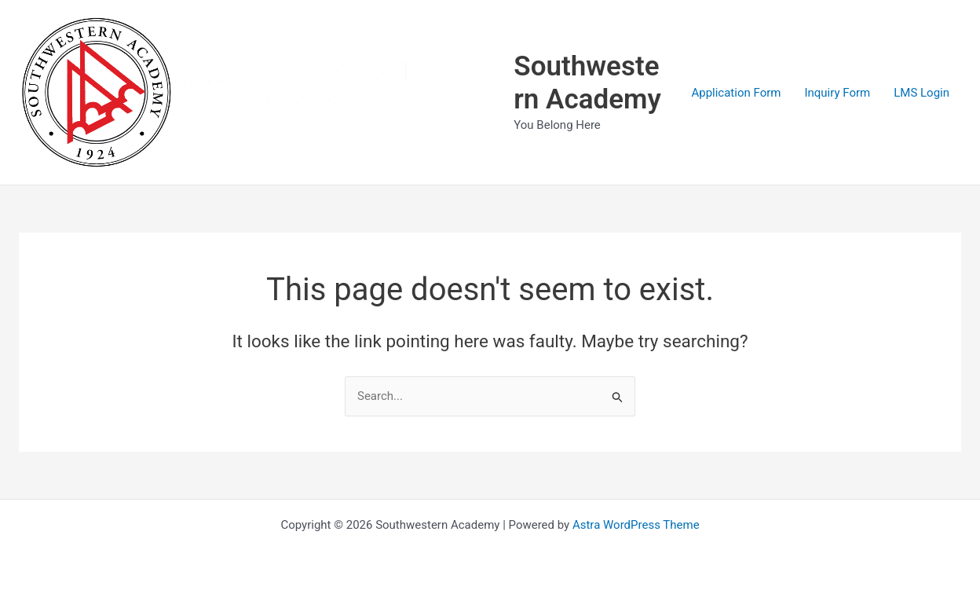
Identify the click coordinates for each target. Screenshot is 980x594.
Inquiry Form (837, 93)
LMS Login (921, 93)
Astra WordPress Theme (636, 525)
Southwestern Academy (587, 83)
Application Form (736, 93)
